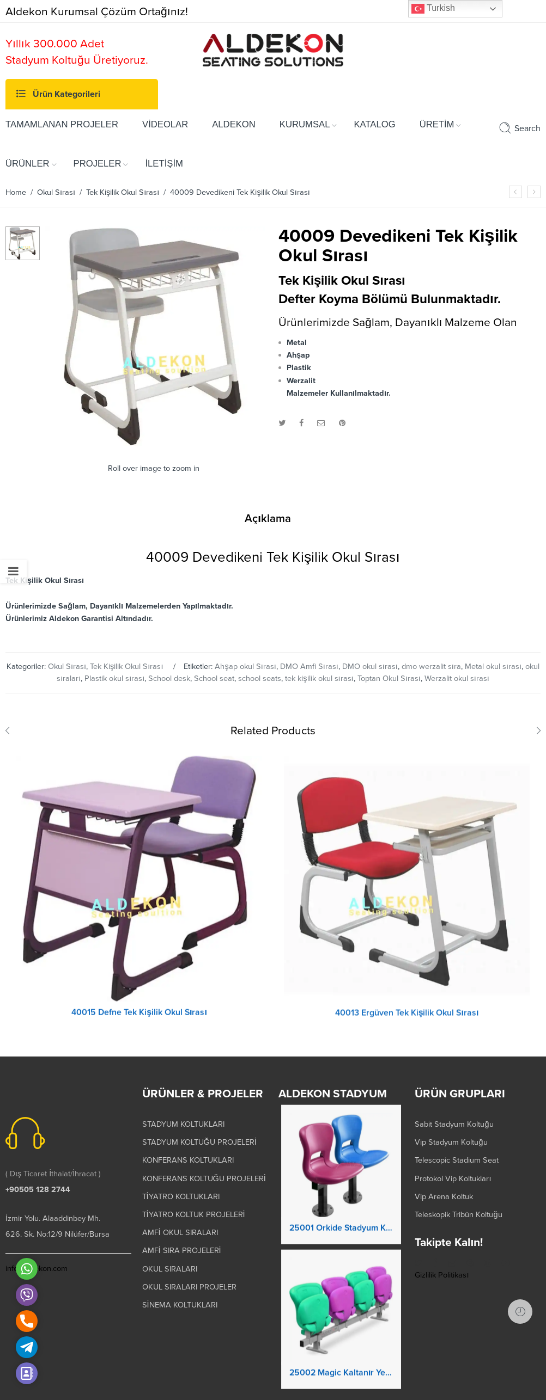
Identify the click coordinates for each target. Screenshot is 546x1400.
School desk (169, 678)
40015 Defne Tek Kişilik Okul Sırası (139, 1022)
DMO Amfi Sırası (309, 666)
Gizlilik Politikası (442, 1275)
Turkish (433, 8)
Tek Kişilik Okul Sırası (122, 192)
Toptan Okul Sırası (389, 678)
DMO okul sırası (370, 666)
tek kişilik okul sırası (319, 678)
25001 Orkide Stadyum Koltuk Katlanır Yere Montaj (341, 1237)
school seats (259, 678)
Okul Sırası (56, 192)
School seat (214, 678)
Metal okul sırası (493, 666)
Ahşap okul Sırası (245, 666)
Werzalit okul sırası (456, 678)
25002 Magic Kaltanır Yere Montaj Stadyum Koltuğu (341, 1382)
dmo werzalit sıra (431, 666)
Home (15, 192)
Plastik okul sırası (114, 678)
